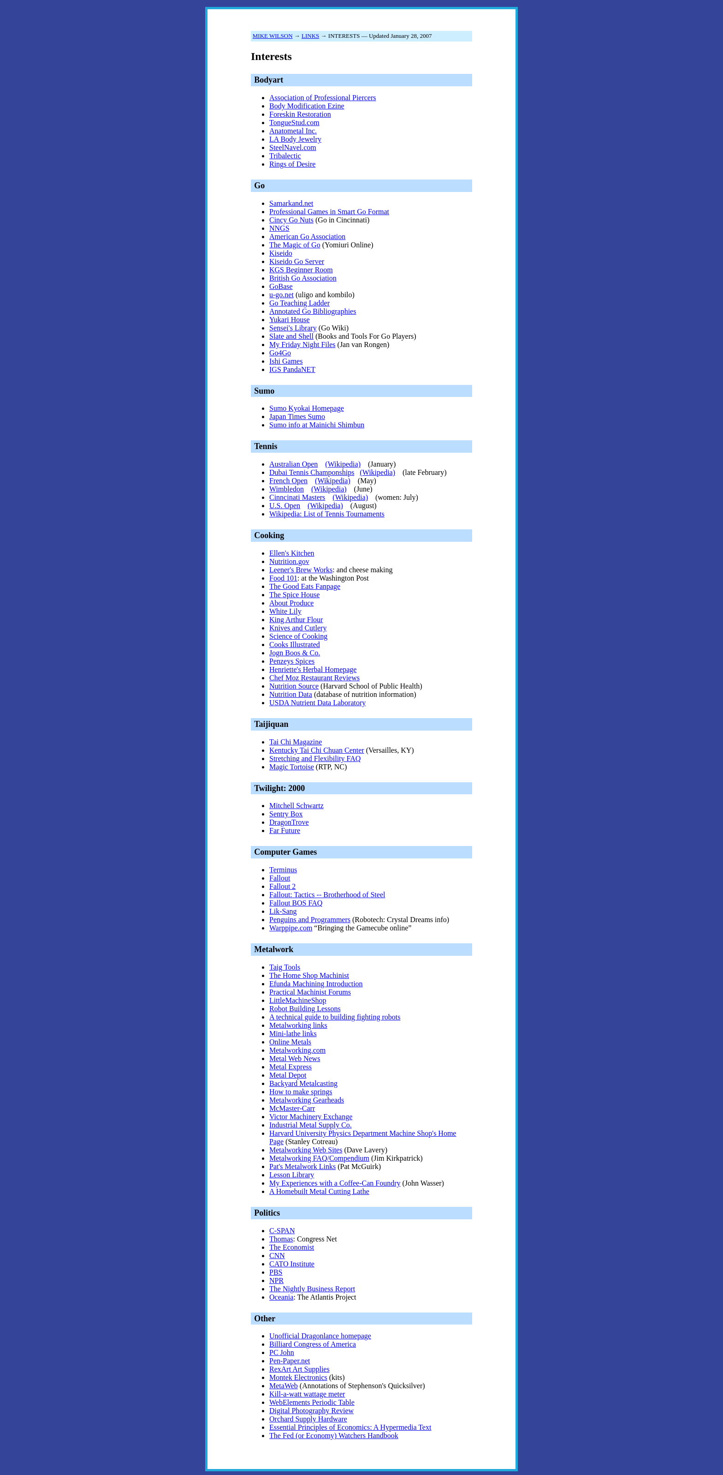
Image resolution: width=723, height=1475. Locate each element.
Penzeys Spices (291, 661)
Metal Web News (294, 1058)
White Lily (285, 611)
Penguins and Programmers (309, 919)
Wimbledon (286, 489)
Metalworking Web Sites (305, 1150)
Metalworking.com (297, 1050)
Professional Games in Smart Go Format (329, 212)
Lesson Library (291, 1175)
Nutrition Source (294, 686)
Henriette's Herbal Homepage (312, 669)
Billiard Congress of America (312, 1344)
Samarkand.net (291, 203)
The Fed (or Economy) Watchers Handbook (333, 1435)
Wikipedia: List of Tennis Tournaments (327, 514)
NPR (276, 1280)
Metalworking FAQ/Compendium (319, 1158)
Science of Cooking (298, 636)
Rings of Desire (292, 164)
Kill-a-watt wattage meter (307, 1394)
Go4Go (280, 353)
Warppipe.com (290, 928)
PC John (281, 1352)
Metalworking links (298, 1025)
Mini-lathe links (293, 1033)
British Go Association (303, 278)
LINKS (310, 35)
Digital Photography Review (311, 1411)
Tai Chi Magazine (295, 742)
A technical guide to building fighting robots (334, 1017)
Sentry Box (285, 814)
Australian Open (293, 464)
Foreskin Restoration (300, 114)
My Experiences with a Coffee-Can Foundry (335, 1183)
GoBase (281, 286)
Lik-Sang (283, 911)
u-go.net (281, 295)
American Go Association (307, 236)
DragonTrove (289, 822)
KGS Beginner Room (301, 270)
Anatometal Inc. (293, 131)
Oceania (281, 1297)
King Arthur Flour (296, 620)
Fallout (279, 878)
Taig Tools (284, 967)
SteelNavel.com (292, 147)
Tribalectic (285, 156)
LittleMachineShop (297, 1000)
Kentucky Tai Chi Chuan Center (316, 750)
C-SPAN (282, 1231)
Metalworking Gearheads (306, 1100)
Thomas (281, 1239)
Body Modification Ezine (306, 106)
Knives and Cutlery (297, 628)
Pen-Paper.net (289, 1361)
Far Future (284, 830)
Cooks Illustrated (294, 644)
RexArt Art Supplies (299, 1369)
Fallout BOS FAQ (295, 903)
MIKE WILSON (273, 35)
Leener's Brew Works (300, 570)
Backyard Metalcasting (303, 1083)
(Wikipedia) (343, 464)
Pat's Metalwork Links (302, 1166)
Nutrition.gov (289, 561)
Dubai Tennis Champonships (311, 472)
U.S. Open (284, 506)
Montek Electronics (298, 1377)
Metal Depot (287, 1075)
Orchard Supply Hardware (308, 1419)
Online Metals (290, 1042)
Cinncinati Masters (297, 497)
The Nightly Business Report (312, 1289)
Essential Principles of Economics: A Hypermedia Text (350, 1427)
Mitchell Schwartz (296, 805)
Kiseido (280, 253)
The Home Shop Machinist (309, 975)
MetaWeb (283, 1386)
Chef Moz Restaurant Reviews (314, 678)
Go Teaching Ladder (299, 303)
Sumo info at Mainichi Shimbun (316, 425)
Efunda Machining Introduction (316, 984)
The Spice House (294, 595)
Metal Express (290, 1067)
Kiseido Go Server (296, 261)
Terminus (283, 870)
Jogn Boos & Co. (294, 653)
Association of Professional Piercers (322, 98)
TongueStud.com (294, 122)
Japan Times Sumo (297, 416)
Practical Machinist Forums (310, 992)
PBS (275, 1272)
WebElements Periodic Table (312, 1402)
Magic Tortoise (291, 767)
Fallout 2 (282, 886)
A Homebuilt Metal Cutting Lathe (319, 1191)
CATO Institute (291, 1264)
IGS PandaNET (292, 369)
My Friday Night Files (302, 344)
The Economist (291, 1247)
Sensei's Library (293, 328)
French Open (288, 481)
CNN (277, 1255)
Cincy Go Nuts (291, 220)
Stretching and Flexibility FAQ (315, 758)
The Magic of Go (294, 245)
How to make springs (300, 1092)
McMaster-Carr (292, 1108)
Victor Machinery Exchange (310, 1117)
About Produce (291, 603)
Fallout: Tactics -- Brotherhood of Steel (327, 895)
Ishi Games (285, 361)
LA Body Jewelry (295, 139)
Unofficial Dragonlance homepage (320, 1336)
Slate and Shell (291, 336)
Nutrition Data (290, 694)
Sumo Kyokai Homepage (306, 408)
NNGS (279, 228)
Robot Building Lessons (305, 1009)
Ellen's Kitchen (291, 553)
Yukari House (289, 320)
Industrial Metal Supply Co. (310, 1125)
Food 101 (283, 578)
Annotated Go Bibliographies (312, 311)
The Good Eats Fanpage (304, 586)
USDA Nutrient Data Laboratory (317, 703)
